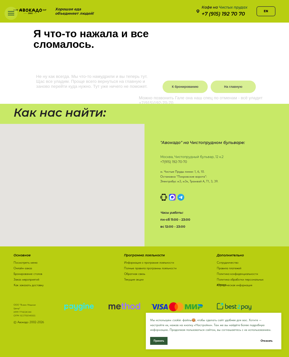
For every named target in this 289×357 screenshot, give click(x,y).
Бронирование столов (28, 273)
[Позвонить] (163, 197)
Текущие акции (134, 278)
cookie (176, 320)
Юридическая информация (234, 284)
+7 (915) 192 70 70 (223, 14)
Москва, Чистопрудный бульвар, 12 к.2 (192, 157)
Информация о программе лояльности (149, 261)
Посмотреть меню (25, 261)
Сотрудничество (227, 261)
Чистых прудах (233, 7)
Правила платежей (229, 267)
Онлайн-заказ (23, 267)
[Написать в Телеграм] (180, 197)
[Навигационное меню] (11, 13)
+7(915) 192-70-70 (173, 162)
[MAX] (172, 197)
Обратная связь (134, 273)
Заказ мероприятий (26, 278)
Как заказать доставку (29, 284)
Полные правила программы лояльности (150, 267)
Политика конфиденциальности (237, 273)
